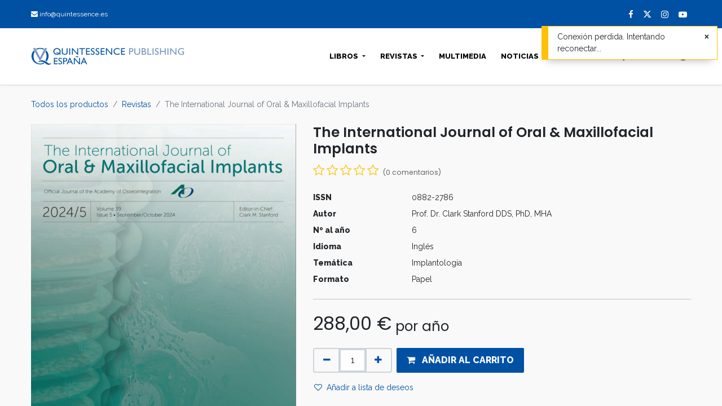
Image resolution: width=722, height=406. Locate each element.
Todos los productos (69, 104)
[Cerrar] (707, 37)
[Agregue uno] (378, 360)
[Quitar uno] (327, 360)
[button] (460, 360)
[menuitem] (462, 56)
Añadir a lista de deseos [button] (363, 387)
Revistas (136, 104)
